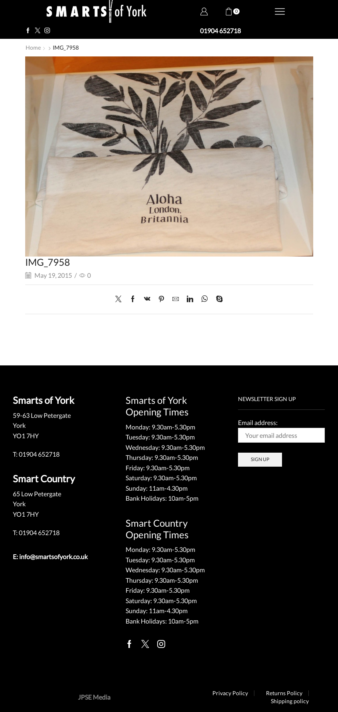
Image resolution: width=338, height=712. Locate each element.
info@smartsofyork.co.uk (53, 556)
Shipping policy (290, 701)
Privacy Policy (230, 693)
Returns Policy (284, 693)
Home (33, 47)
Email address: (281, 431)
